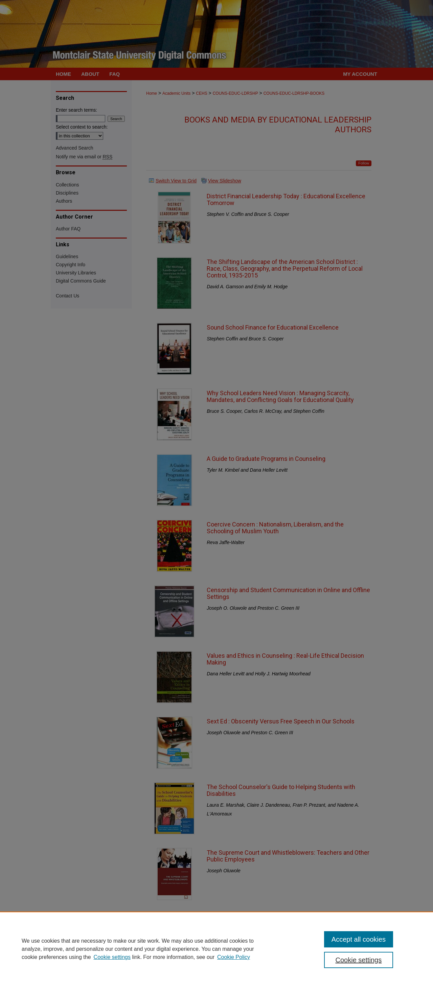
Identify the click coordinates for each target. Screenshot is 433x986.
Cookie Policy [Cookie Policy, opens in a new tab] (233, 957)
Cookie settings (112, 957)
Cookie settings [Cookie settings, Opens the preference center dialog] (359, 960)
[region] (216, 949)
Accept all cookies (359, 939)
